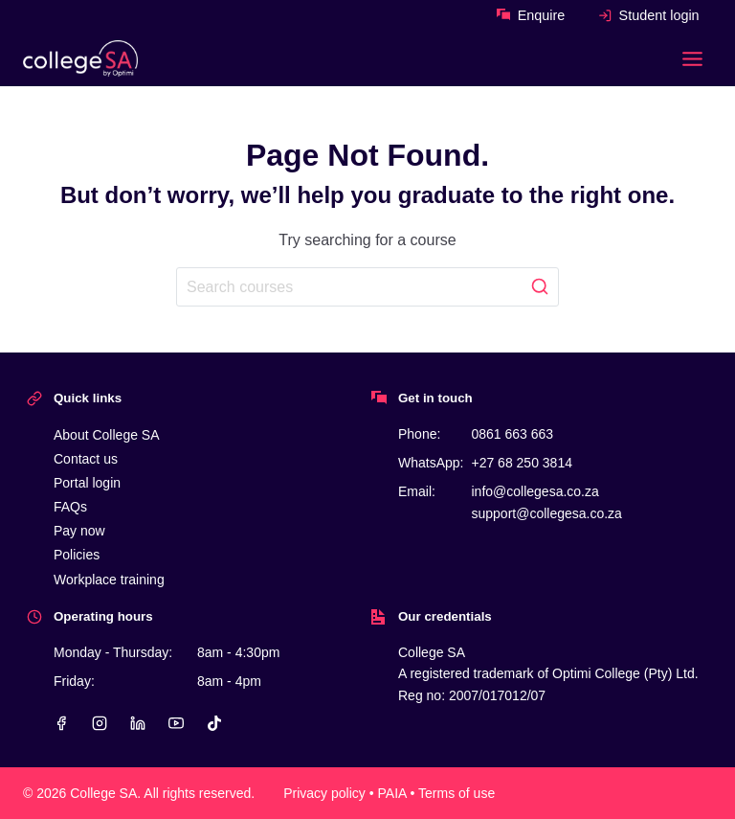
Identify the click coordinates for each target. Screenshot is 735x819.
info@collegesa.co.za (534, 491)
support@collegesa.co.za (546, 513)
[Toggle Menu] (692, 59)
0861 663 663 (512, 434)
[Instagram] (99, 723)
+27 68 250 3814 (521, 462)
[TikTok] (214, 723)
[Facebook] (61, 723)
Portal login (87, 482)
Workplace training (109, 579)
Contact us (86, 458)
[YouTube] (176, 723)
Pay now (79, 530)
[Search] (367, 286)
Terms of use (456, 793)
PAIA (392, 793)
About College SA (107, 435)
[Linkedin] (137, 723)
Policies (77, 554)
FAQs (70, 506)
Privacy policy (324, 793)
